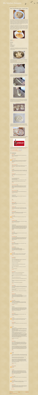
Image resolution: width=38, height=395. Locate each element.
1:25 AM (13, 382)
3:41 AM (13, 367)
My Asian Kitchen (14, 236)
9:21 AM (13, 269)
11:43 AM (13, 176)
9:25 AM (13, 283)
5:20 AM (13, 255)
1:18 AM (13, 234)
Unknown (13, 300)
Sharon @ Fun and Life (14, 190)
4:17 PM (13, 204)
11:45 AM (13, 182)
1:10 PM (13, 188)
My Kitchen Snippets (12, 3)
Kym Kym (13, 242)
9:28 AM (13, 291)
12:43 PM (13, 320)
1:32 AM (13, 240)
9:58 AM (13, 162)
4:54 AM (13, 250)
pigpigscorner (13, 202)
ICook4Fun (13, 257)
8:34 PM (13, 218)
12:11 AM (13, 315)
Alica (12, 169)
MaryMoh (13, 154)
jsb (12, 352)
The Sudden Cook (14, 220)
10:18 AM (13, 171)
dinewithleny (13, 211)
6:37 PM (13, 209)
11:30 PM (13, 304)
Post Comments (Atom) (14, 393)
